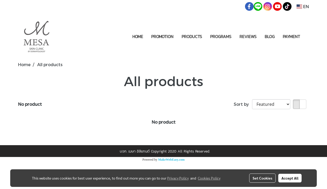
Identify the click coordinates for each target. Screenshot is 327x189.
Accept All (289, 178)
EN (303, 6)
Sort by (243, 104)
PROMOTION (162, 36)
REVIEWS (248, 36)
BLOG (270, 36)
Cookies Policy (209, 178)
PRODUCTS (192, 36)
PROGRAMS (220, 36)
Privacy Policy (178, 178)
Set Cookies (262, 178)
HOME (137, 36)
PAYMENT (291, 36)
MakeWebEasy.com (171, 159)
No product (30, 104)
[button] (309, 36)
